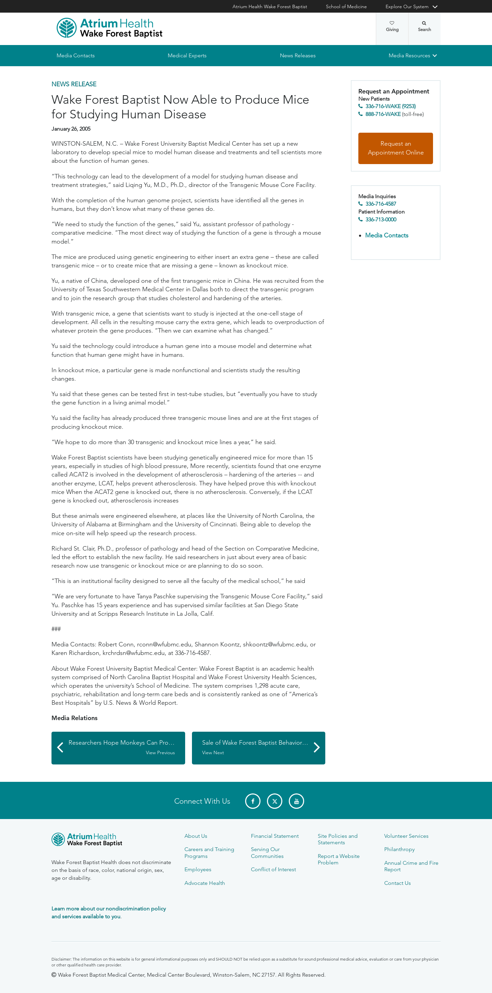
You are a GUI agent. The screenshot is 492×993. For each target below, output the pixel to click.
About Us (195, 836)
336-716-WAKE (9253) (391, 106)
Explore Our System (407, 6)
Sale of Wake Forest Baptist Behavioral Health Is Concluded (264, 747)
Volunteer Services (406, 836)
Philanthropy (399, 849)
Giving (392, 26)
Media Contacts (76, 55)
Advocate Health (204, 883)
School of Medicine (346, 6)
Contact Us (397, 883)
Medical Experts (187, 55)
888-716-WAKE (383, 114)
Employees (197, 869)
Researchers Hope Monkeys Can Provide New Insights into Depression (127, 747)
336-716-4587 (381, 204)
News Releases (298, 55)
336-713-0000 (381, 219)
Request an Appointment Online (396, 148)
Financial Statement (275, 836)
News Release (73, 84)
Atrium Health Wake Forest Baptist (270, 6)
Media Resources (409, 55)
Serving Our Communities (267, 852)
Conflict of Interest (273, 869)
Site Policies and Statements (338, 839)
